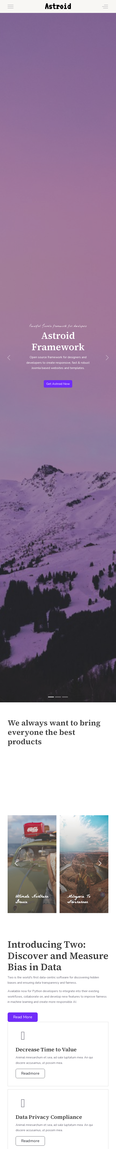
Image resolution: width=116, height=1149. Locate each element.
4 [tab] (62, 917)
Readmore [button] (30, 1073)
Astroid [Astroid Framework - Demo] (58, 6)
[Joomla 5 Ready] (65, 697)
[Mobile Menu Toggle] (10, 6)
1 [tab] (47, 917)
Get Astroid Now (58, 384)
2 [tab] (52, 917)
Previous (16, 863)
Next (99, 863)
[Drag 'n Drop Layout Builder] (58, 697)
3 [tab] (57, 917)
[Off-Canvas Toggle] (105, 6)
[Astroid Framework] (51, 697)
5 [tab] (67, 917)
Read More (22, 1017)
